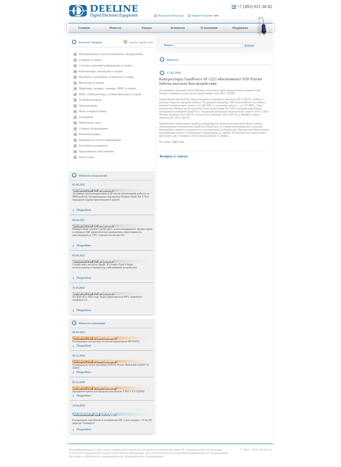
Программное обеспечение (96, 151)
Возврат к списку (174, 156)
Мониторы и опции (91, 82)
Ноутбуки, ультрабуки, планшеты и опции (106, 76)
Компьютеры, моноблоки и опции (101, 71)
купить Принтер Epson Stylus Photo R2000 (93, 439)
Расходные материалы (93, 145)
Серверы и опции (90, 59)
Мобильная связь (90, 122)
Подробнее (84, 209)
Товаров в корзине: (205, 15)
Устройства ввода (90, 99)
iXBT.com (178, 141)
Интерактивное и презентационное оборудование (111, 54)
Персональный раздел (171, 15)
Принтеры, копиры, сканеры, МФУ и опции (107, 88)
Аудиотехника (88, 105)
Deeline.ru (265, 449)
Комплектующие (90, 134)
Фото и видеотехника (93, 111)
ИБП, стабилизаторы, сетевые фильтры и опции (110, 94)
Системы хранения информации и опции (105, 65)
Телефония (86, 117)
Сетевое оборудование (93, 128)
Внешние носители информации (100, 139)
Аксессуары (87, 156)
